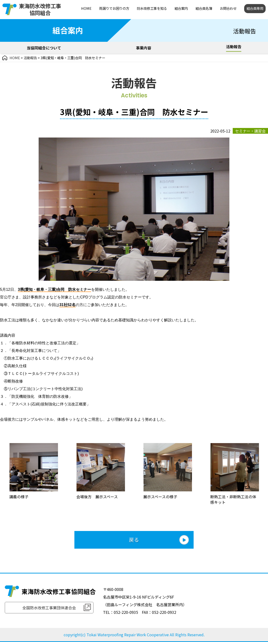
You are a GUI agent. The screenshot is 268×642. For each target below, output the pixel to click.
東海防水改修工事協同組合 (40, 9)
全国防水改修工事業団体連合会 (49, 607)
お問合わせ (228, 8)
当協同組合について (44, 48)
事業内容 (143, 48)
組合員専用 (255, 8)
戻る (134, 539)
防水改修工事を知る (152, 8)
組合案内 (181, 8)
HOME (86, 8)
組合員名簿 (204, 8)
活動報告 (233, 46)
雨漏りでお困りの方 (114, 8)
